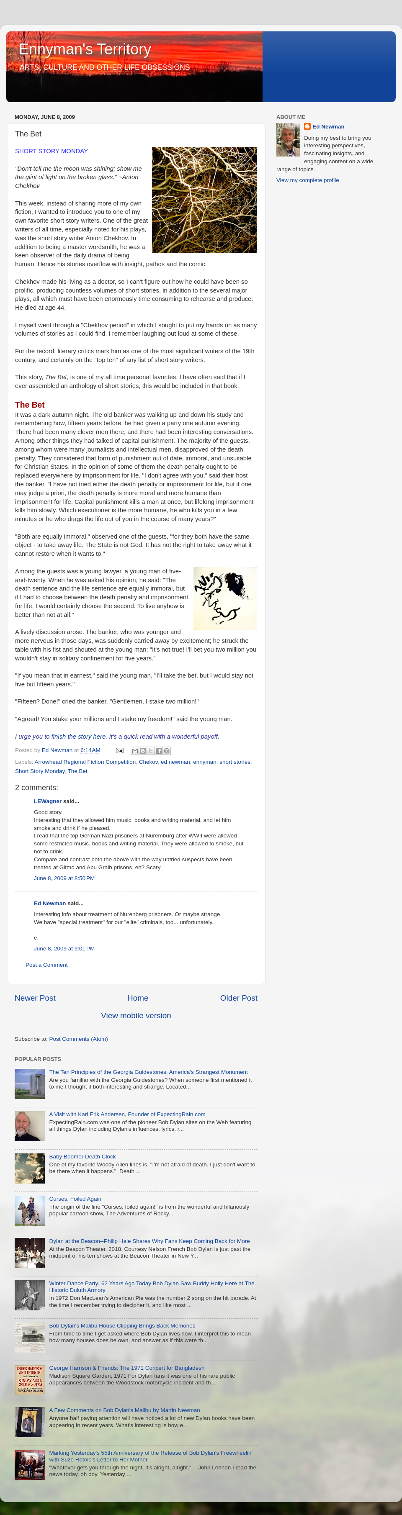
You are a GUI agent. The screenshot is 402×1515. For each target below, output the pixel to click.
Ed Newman (50, 903)
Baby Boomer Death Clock (82, 1156)
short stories (234, 762)
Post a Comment (47, 965)
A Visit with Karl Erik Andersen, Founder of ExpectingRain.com (127, 1114)
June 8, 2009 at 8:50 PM (64, 878)
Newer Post (35, 998)
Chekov (148, 762)
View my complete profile (307, 180)
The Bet (78, 771)
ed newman (175, 762)
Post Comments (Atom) (78, 1039)
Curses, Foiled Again (75, 1199)
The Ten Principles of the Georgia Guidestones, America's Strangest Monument (148, 1072)
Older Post (239, 998)
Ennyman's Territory (85, 49)
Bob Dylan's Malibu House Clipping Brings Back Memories (122, 1325)
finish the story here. (80, 736)
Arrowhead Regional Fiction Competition (85, 762)
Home (137, 998)
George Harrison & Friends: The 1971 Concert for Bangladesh (126, 1368)
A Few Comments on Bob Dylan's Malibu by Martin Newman (124, 1410)
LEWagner (48, 801)
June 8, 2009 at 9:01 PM (64, 948)
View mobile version (136, 1015)
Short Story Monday (39, 771)
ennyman (204, 762)
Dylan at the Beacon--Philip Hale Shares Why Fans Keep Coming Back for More (149, 1241)
